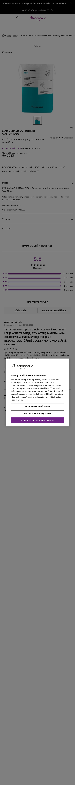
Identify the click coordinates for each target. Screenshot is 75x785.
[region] (37, 392)
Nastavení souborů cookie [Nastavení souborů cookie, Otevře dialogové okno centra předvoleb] (37, 406)
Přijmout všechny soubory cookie (37, 420)
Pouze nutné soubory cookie (37, 413)
